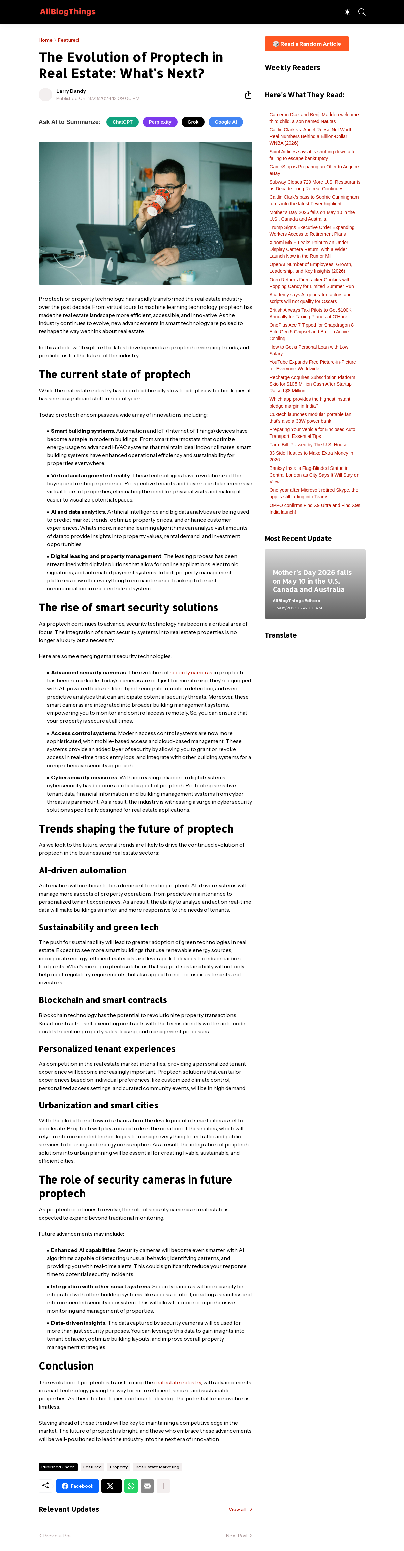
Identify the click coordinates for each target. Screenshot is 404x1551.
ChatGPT (123, 122)
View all (237, 1509)
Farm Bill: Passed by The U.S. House (309, 444)
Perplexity (160, 122)
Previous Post (58, 1535)
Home (46, 40)
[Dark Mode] (344, 12)
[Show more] (163, 1486)
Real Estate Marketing (157, 1466)
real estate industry (177, 1382)
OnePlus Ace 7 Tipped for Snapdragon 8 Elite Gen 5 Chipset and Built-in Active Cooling (312, 331)
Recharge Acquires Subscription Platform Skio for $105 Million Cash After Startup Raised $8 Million (312, 384)
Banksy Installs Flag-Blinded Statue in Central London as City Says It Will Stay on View (315, 474)
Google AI (226, 122)
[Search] (359, 12)
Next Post (237, 1535)
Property (119, 1466)
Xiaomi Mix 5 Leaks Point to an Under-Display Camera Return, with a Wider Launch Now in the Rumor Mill (310, 249)
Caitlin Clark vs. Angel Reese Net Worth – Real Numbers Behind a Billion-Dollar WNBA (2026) (313, 136)
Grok (193, 122)
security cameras (191, 672)
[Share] (245, 94)
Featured (68, 40)
